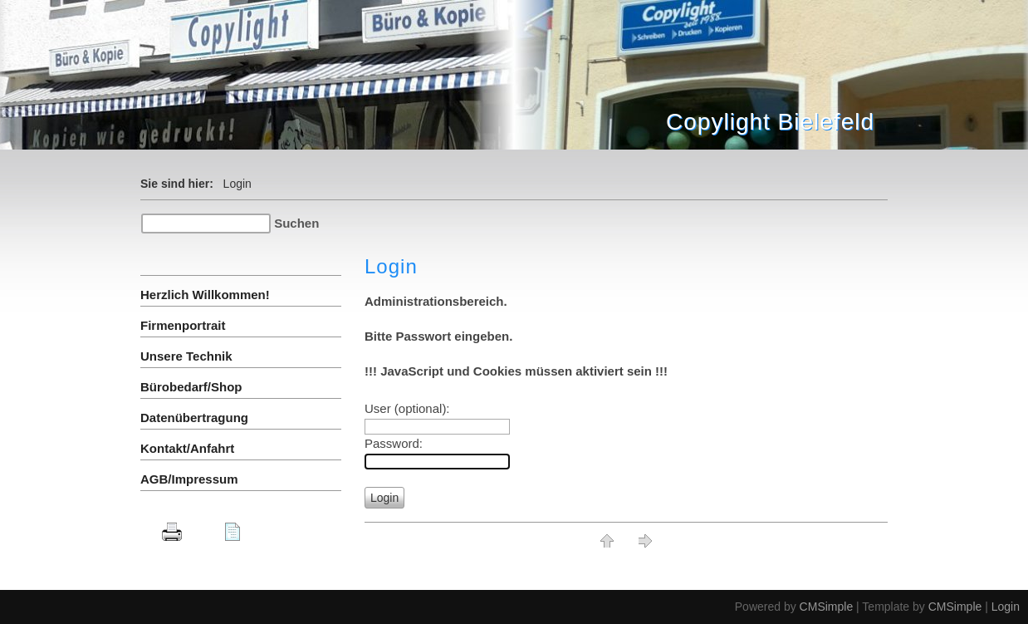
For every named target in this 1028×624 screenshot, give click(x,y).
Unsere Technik (186, 356)
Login (1005, 606)
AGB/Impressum (189, 479)
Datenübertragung (194, 417)
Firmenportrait (183, 325)
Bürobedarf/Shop (191, 387)
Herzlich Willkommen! (205, 294)
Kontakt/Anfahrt (187, 448)
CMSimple (827, 606)
